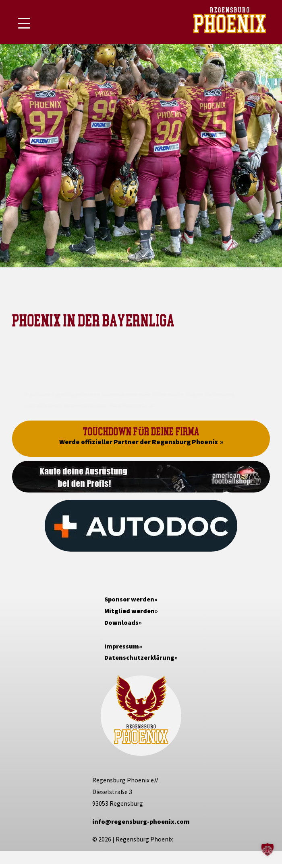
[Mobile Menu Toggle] (24, 23)
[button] (267, 849)
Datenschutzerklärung (139, 657)
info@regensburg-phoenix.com (141, 821)
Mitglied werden (129, 611)
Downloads (121, 622)
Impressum (121, 646)
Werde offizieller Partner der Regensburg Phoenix (138, 442)
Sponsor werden (129, 599)
